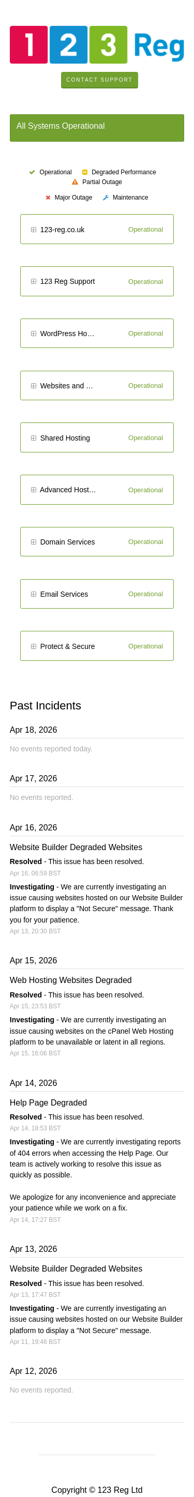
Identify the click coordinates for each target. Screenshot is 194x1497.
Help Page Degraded (48, 1102)
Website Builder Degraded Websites (76, 847)
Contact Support (99, 80)
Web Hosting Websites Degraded (71, 980)
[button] (33, 230)
